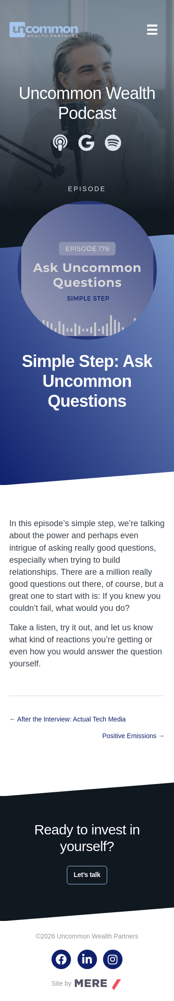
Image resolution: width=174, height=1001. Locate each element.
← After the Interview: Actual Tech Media (67, 719)
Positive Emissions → (133, 736)
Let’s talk (87, 874)
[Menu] (152, 30)
